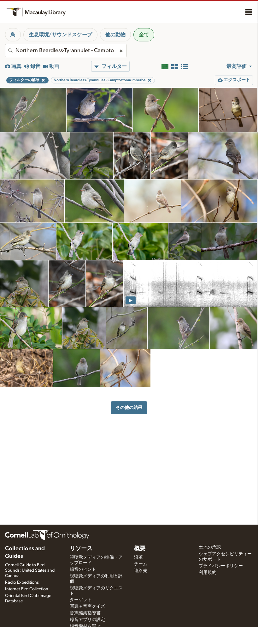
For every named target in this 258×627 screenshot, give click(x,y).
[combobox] (65, 50)
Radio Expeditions (22, 582)
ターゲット (81, 600)
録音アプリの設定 (87, 620)
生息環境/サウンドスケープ (60, 34)
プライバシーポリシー (221, 566)
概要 (139, 548)
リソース (81, 548)
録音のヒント (83, 569)
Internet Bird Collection (26, 589)
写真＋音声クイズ (87, 606)
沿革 (138, 557)
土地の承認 (210, 547)
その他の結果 (129, 407)
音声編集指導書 (85, 613)
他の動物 (115, 34)
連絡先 (140, 571)
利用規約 (207, 572)
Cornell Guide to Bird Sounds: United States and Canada (30, 570)
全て (144, 34)
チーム (140, 564)
